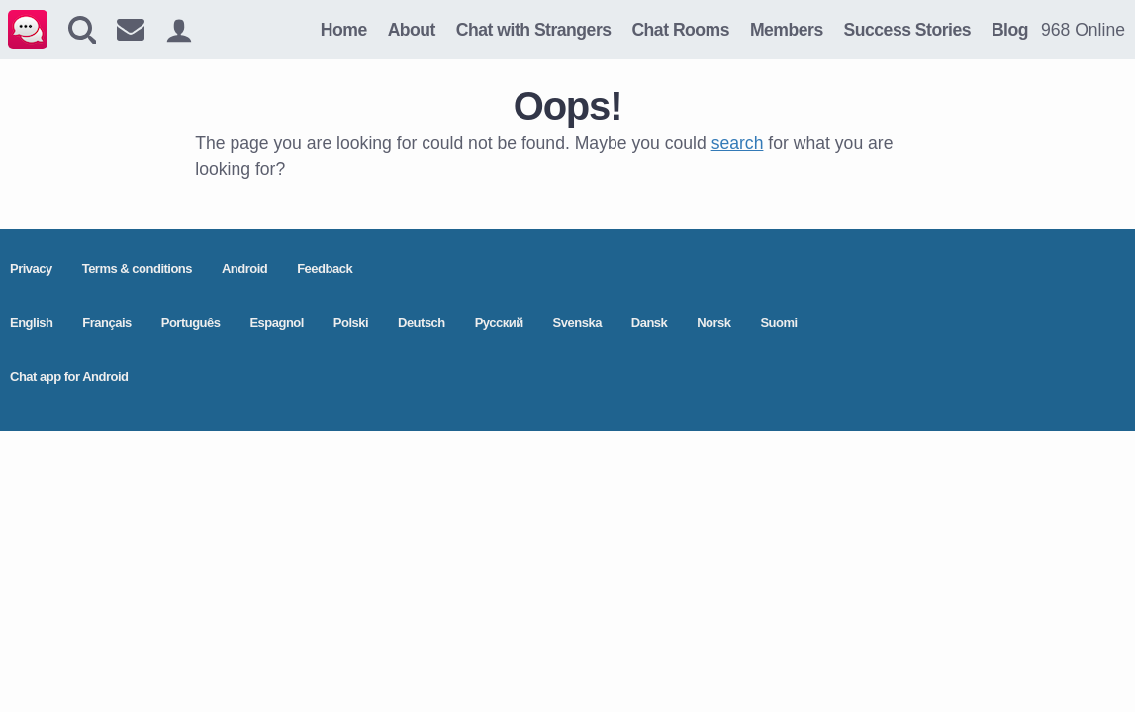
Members (786, 30)
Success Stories (907, 30)
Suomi (778, 322)
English (31, 322)
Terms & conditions (137, 268)
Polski (350, 322)
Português (191, 322)
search (737, 143)
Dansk (649, 322)
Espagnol (276, 322)
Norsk (713, 322)
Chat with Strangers (534, 30)
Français (106, 322)
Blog (1010, 30)
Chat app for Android (69, 376)
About (411, 30)
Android (244, 268)
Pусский (499, 322)
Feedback (324, 268)
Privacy (31, 268)
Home (344, 30)
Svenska (577, 322)
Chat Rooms (680, 30)
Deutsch (421, 322)
